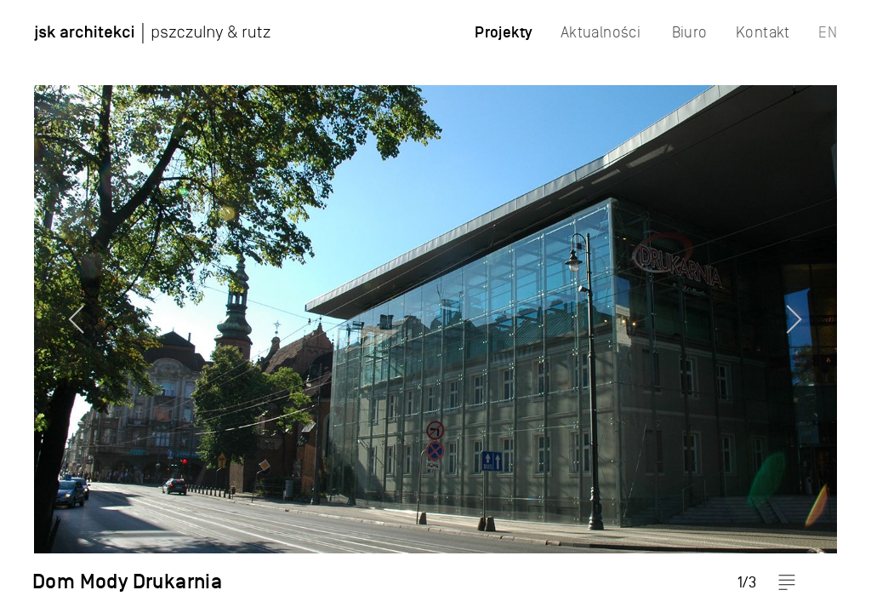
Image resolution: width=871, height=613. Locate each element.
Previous (47, 306)
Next (824, 306)
